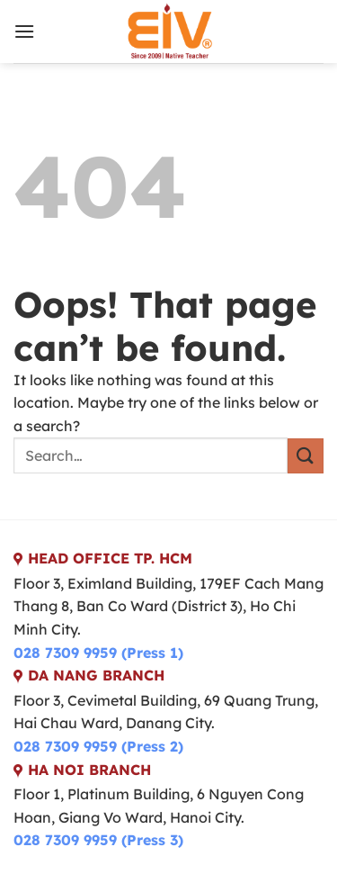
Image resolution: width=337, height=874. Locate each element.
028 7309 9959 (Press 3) (98, 840)
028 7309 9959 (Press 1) (98, 653)
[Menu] (24, 31)
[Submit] (306, 455)
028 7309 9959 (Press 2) (98, 746)
